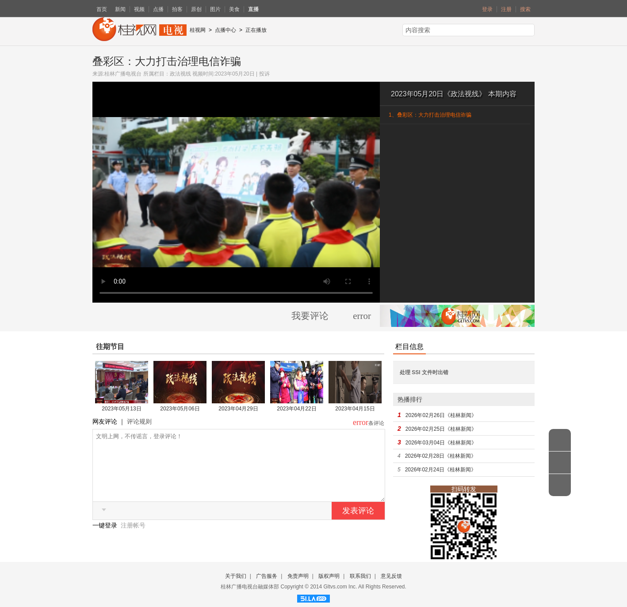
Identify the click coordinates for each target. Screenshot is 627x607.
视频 (139, 9)
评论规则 (139, 421)
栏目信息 (409, 346)
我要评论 (310, 316)
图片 (215, 9)
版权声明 (329, 576)
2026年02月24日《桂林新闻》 (440, 470)
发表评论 (358, 524)
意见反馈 (391, 576)
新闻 (120, 9)
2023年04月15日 (355, 409)
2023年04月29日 (238, 409)
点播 (158, 9)
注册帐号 (133, 538)
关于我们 (235, 576)
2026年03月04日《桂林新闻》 (441, 443)
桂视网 (198, 30)
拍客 (177, 9)
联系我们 (360, 576)
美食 (234, 9)
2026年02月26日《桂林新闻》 (441, 415)
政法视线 (180, 74)
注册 (506, 9)
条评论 (376, 423)
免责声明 (298, 576)
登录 (487, 9)
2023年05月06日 (179, 409)
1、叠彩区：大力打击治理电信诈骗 (430, 115)
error (362, 316)
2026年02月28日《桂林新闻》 (440, 456)
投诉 (264, 74)
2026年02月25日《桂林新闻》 (441, 429)
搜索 (525, 9)
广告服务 (266, 576)
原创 (196, 9)
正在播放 (256, 30)
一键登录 (105, 538)
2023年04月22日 (296, 409)
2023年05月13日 (121, 409)
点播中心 (225, 30)
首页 (101, 9)
